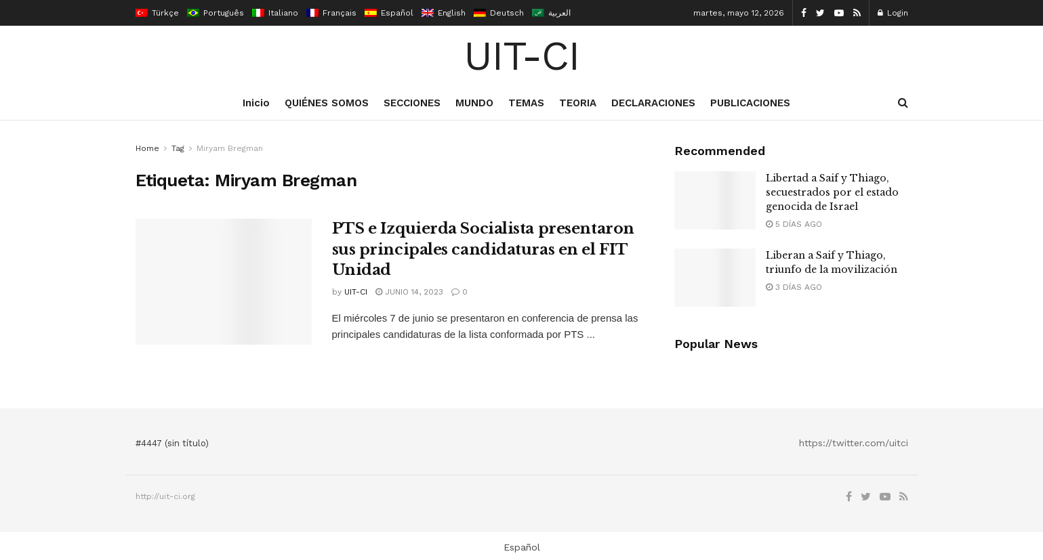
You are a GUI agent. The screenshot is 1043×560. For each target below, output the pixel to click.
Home (147, 148)
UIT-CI (521, 56)
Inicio (256, 103)
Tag (177, 148)
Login (893, 13)
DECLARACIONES (653, 103)
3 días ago (794, 287)
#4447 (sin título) (172, 443)
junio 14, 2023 (409, 292)
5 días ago (794, 224)
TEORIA (577, 103)
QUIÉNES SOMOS (327, 103)
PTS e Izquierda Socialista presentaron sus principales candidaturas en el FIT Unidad (483, 249)
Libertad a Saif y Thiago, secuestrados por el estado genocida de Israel (832, 192)
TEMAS (526, 103)
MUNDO (474, 103)
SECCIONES (412, 103)
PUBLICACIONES (750, 103)
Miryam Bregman (230, 148)
